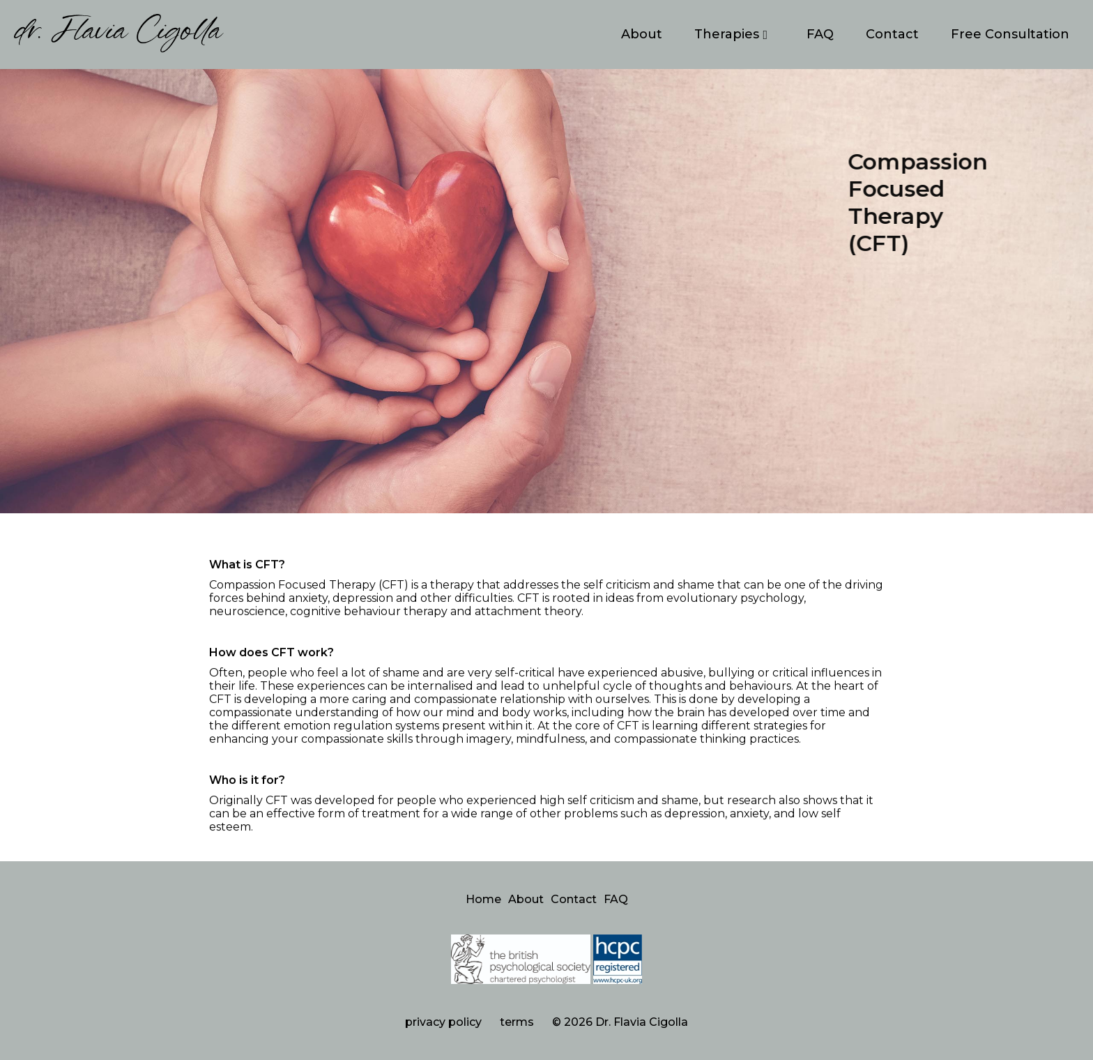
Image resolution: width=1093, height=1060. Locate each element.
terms (517, 1022)
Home (483, 899)
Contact (892, 34)
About (641, 34)
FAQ (820, 34)
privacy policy (443, 1022)
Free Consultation (1010, 34)
